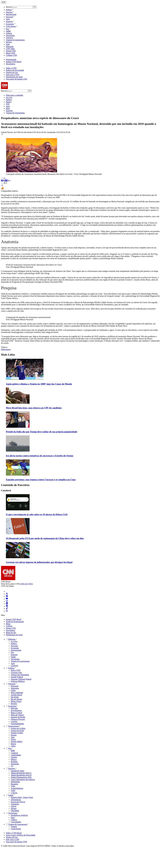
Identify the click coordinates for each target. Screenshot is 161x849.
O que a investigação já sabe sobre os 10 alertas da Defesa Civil (36, 514)
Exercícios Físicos (18, 802)
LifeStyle (14, 666)
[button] (80, 154)
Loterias (14, 721)
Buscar (8, 7)
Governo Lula (16, 672)
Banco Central (16, 713)
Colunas (9, 626)
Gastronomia (16, 829)
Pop (12, 652)
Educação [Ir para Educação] (9, 46)
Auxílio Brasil (16, 695)
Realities (14, 762)
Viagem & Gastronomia (15, 113)
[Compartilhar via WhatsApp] (8, 181)
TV (12, 766)
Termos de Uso (12, 72)
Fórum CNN (11, 628)
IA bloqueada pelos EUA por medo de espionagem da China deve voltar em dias (45, 538)
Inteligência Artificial (19, 815)
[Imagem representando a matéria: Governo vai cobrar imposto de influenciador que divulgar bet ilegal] (18, 557)
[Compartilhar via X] (4, 181)
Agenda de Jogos (17, 771)
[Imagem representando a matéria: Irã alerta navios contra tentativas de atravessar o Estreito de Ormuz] (18, 451)
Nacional (14, 646)
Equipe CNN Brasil (13, 619)
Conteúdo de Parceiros (15, 485)
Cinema (14, 757)
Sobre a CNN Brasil (14, 833)
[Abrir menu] (3, 2)
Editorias (11, 639)
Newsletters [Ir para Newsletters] (10, 64)
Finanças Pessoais (18, 719)
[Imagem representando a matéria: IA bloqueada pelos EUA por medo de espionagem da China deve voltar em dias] (18, 533)
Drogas (13, 808)
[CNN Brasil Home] (14, 88)
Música (14, 759)
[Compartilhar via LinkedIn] (6, 181)
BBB (13, 751)
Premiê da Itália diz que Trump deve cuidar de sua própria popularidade (41, 431)
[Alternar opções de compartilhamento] (2, 183)
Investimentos (16, 710)
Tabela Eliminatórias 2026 (21, 777)
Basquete (14, 784)
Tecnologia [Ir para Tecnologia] (10, 35)
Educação (14, 686)
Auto (13, 663)
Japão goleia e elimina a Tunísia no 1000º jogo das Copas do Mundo (39, 384)
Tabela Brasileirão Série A (21, 773)
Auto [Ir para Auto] (8, 44)
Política (9, 100)
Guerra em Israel (17, 730)
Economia (15, 648)
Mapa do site (11, 633)
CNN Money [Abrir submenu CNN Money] (12, 26)
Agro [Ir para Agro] (8, 19)
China (13, 746)
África (13, 739)
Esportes (9, 111)
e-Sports (14, 793)
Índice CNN (15, 670)
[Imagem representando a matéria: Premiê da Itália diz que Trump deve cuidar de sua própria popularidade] (18, 427)
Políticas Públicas (18, 681)
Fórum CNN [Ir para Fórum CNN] (11, 51)
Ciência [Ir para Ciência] (9, 33)
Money (8, 102)
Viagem (14, 826)
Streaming (15, 764)
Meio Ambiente (17, 693)
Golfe (13, 790)
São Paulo (15, 697)
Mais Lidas (8, 354)
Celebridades (16, 755)
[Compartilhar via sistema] (2, 186)
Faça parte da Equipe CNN (16, 79)
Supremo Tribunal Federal (21, 679)
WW (8, 104)
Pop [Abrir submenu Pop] (8, 29)
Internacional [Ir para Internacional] (11, 14)
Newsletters (10, 630)
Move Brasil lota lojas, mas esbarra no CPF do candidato (34, 408)
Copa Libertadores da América (23, 779)
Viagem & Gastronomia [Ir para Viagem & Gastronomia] (15, 40)
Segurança (15, 688)
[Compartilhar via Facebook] (2, 181)
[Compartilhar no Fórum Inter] (2, 189)
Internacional (16, 650)
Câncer (13, 806)
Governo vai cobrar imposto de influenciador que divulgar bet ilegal (39, 562)
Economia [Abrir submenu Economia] (11, 24)
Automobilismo (17, 788)
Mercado (14, 708)
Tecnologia (15, 659)
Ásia (12, 737)
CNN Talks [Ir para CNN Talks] (10, 49)
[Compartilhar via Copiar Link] (10, 181)
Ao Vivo (14, 641)
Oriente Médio (16, 742)
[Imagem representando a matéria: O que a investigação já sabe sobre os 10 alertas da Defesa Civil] (18, 510)
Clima (13, 690)
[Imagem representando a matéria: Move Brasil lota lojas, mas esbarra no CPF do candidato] (18, 403)
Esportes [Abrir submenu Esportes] (10, 21)
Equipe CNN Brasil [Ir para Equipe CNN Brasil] (13, 62)
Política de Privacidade (15, 70)
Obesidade (15, 811)
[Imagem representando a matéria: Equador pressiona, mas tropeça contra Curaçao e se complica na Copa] (18, 475)
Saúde (13, 657)
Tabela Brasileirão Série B (21, 775)
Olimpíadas (15, 782)
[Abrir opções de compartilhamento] (5, 183)
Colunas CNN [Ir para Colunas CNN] (11, 55)
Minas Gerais (16, 701)
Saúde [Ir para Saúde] (8, 31)
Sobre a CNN (11, 68)
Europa (13, 735)
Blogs (8, 624)
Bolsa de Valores (17, 715)
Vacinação (15, 804)
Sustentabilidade (17, 724)
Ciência (14, 820)
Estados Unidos (17, 733)
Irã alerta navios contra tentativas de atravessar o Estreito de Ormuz (39, 455)
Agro (8, 106)
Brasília (14, 704)
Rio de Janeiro (16, 699)
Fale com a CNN (12, 75)
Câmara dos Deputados (20, 675)
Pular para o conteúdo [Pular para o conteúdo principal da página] (14, 95)
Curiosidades (16, 822)
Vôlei (13, 786)
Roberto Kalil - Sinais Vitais (22, 797)
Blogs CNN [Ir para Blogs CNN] (10, 53)
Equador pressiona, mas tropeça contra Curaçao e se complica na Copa (41, 479)
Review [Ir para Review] (9, 42)
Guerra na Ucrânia (18, 728)
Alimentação (16, 800)
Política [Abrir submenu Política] (10, 10)
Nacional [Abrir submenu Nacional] (10, 17)
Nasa (13, 817)
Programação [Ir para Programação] (11, 59)
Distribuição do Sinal (14, 77)
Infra (8, 108)
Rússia (13, 744)
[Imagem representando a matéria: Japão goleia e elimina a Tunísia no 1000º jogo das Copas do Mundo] (24, 379)
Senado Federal (17, 677)
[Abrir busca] (35, 7)
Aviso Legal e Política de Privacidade (20, 835)
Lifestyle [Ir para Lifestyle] (9, 38)
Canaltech (6, 490)
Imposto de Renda (18, 717)
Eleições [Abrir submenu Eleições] (10, 12)
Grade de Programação (15, 622)
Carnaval (14, 753)
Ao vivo (9, 97)
